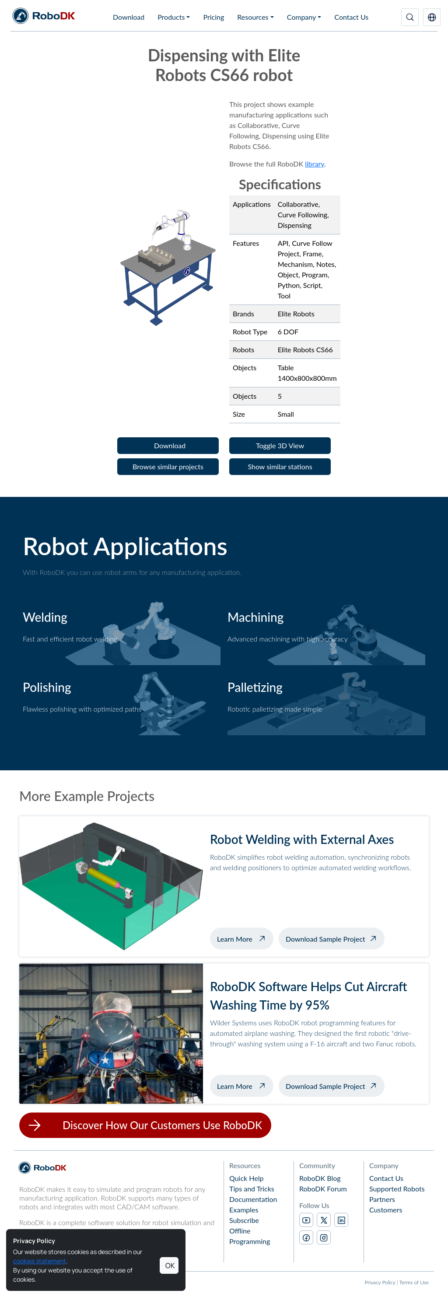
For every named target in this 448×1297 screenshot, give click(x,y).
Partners (382, 1199)
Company (301, 17)
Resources (252, 17)
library (314, 163)
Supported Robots (397, 1188)
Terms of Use (414, 1282)
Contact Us (351, 17)
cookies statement (39, 1261)
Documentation (253, 1199)
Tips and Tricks (251, 1188)
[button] (432, 17)
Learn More (245, 937)
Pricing (213, 17)
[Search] (410, 17)
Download (128, 17)
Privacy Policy (379, 1282)
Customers (385, 1209)
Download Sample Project (325, 939)
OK (170, 1265)
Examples (243, 1209)
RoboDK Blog (320, 1178)
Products (171, 17)
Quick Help (246, 1178)
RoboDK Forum (323, 1188)
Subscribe (244, 1220)
